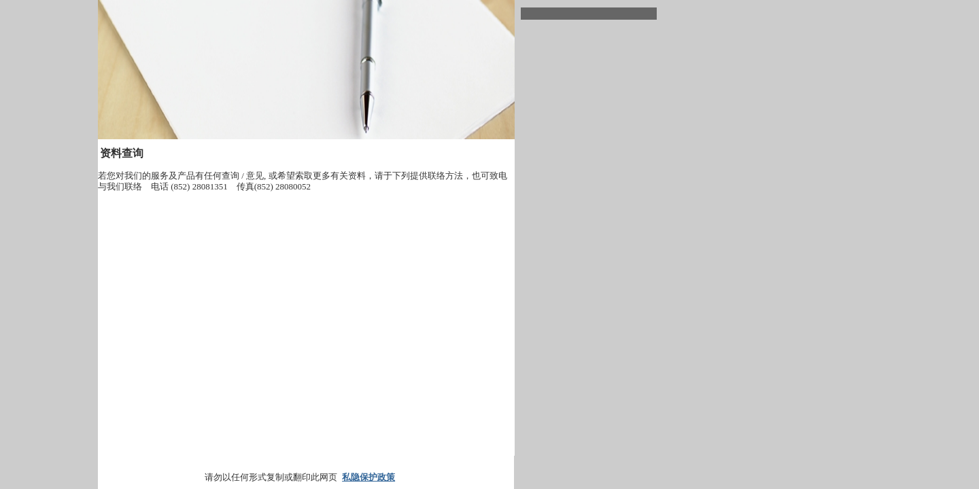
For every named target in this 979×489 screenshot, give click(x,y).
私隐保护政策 (368, 477)
